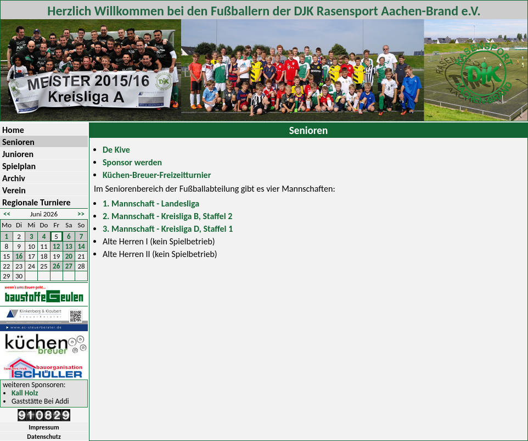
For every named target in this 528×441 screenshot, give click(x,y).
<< (6, 214)
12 (56, 246)
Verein (14, 190)
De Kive (116, 149)
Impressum (44, 427)
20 (68, 256)
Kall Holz (25, 393)
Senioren (18, 142)
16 (19, 256)
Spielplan (19, 166)
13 (68, 246)
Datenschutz (44, 436)
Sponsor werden (132, 162)
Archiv (13, 178)
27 (68, 266)
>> (81, 214)
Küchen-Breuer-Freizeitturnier (157, 175)
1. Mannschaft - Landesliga (151, 203)
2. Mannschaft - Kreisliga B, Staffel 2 (167, 216)
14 (81, 246)
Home (13, 130)
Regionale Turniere (36, 202)
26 (56, 266)
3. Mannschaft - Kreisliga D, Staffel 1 (168, 229)
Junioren (17, 154)
